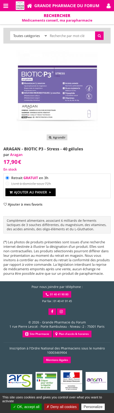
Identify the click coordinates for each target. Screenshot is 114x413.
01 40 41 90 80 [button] (57, 294)
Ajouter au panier (30, 192)
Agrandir (56, 137)
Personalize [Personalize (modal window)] (93, 407)
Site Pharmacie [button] (37, 334)
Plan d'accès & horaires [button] (72, 334)
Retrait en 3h (29, 178)
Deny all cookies (61, 407)
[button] (109, 5)
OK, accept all (26, 407)
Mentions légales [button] (57, 360)
